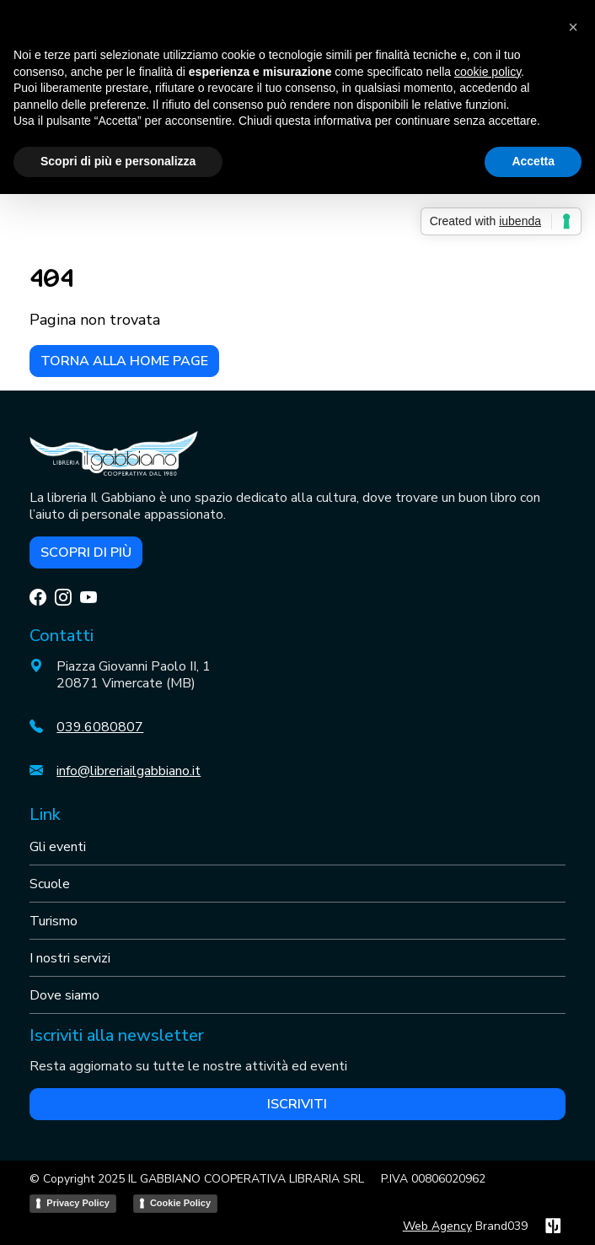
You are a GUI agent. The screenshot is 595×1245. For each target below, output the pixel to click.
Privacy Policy (78, 1203)
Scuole (49, 884)
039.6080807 (99, 727)
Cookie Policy (180, 1203)
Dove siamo (64, 995)
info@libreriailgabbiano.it (128, 771)
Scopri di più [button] (85, 552)
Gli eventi (57, 847)
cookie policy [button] (487, 71)
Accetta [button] (533, 161)
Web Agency (437, 1226)
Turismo (53, 921)
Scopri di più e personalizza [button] (118, 161)
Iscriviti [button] (297, 1104)
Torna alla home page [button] (124, 361)
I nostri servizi (69, 958)
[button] (573, 26)
